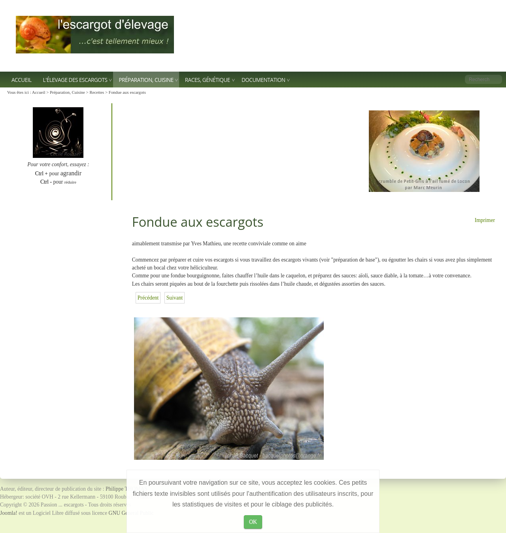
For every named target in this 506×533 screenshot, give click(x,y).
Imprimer (485, 220)
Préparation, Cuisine (146, 79)
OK (253, 522)
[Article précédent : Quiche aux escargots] (148, 298)
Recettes (96, 92)
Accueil (21, 79)
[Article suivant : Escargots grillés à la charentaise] (174, 298)
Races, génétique (207, 79)
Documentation (263, 79)
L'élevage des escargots (75, 79)
